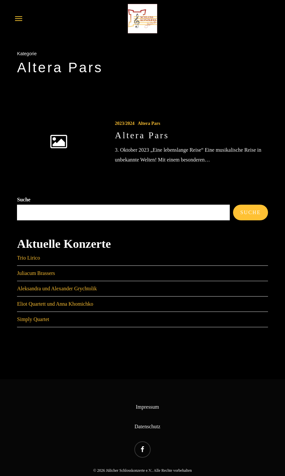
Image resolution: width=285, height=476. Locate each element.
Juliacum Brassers (36, 273)
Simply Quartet (33, 319)
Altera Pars (149, 123)
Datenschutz (147, 426)
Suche (23, 199)
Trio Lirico (28, 258)
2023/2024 (125, 123)
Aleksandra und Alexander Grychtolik (57, 288)
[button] (18, 18)
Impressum (147, 407)
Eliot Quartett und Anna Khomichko (55, 304)
